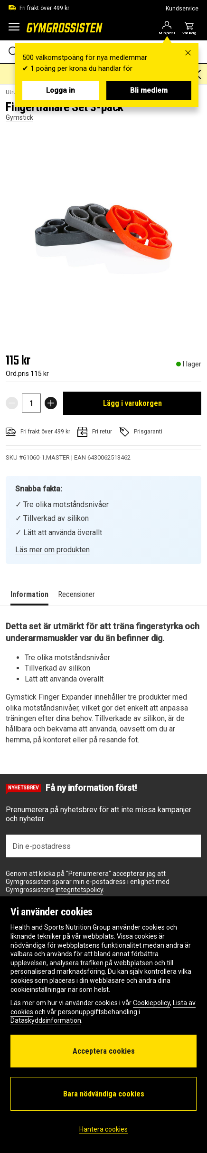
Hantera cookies (103, 1129)
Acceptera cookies (104, 1051)
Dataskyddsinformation (45, 1020)
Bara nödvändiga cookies (103, 1093)
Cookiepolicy (151, 1003)
